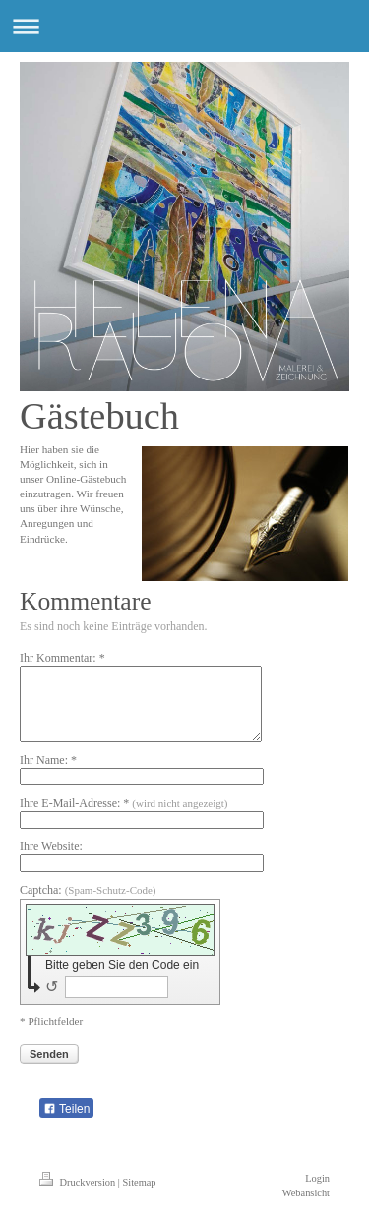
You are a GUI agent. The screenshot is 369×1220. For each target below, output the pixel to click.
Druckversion (78, 1182)
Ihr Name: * (48, 760)
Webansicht (306, 1193)
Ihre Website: (51, 846)
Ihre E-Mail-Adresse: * (123, 803)
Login (317, 1178)
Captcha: (88, 890)
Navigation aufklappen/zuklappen (184, 26)
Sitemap (138, 1182)
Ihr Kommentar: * (62, 658)
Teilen (66, 1109)
